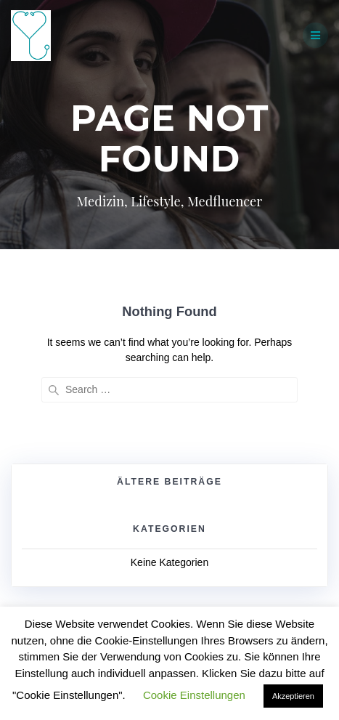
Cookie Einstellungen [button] (194, 695)
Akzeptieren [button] (293, 696)
